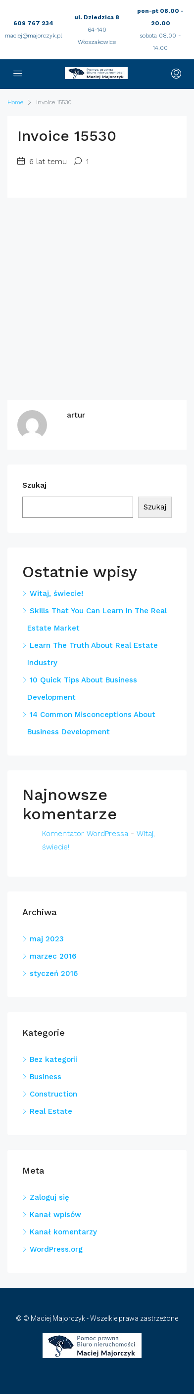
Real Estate (51, 1111)
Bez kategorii (54, 1059)
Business (45, 1076)
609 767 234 (33, 23)
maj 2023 (47, 938)
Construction (53, 1094)
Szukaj (34, 485)
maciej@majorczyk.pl (33, 35)
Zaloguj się (49, 1197)
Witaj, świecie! (56, 593)
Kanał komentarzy (63, 1231)
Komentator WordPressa (85, 833)
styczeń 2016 (54, 973)
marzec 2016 (53, 956)
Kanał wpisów (55, 1214)
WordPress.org (56, 1249)
